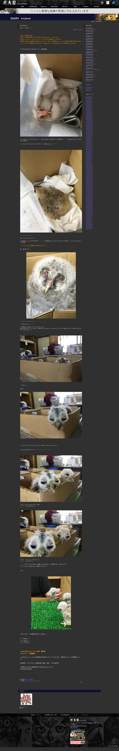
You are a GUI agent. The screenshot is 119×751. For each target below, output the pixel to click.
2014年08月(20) (89, 186)
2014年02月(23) (89, 195)
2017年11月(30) (89, 129)
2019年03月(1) (89, 105)
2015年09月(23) (89, 167)
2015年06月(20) (89, 171)
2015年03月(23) (89, 176)
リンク (75, 718)
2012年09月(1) (89, 219)
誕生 (87, 78)
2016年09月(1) (89, 150)
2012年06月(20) (89, 224)
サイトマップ (85, 718)
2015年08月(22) (89, 168)
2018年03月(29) (89, 123)
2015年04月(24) (89, 174)
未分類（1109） (89, 87)
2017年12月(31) (89, 128)
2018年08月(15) (89, 116)
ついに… (88, 81)
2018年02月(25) (89, 125)
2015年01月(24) (89, 179)
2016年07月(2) (89, 152)
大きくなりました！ (90, 61)
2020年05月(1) (89, 96)
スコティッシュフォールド (92, 50)
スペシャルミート (23, 709)
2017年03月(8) (89, 141)
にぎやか (88, 47)
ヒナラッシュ (89, 45)
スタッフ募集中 (29, 679)
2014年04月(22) (89, 192)
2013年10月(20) (89, 200)
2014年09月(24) (89, 185)
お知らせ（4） (89, 90)
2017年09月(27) (89, 132)
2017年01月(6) (89, 144)
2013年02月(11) (89, 212)
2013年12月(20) (89, 198)
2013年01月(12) (89, 213)
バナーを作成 (94, 746)
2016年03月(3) (89, 158)
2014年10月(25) (89, 183)
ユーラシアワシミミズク (91, 29)
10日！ (87, 73)
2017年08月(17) (89, 134)
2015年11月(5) (89, 164)
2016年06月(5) (89, 153)
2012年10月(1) (89, 218)
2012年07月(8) (89, 222)
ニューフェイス (89, 55)
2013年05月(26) (89, 207)
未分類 (80, 29)
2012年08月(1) (89, 221)
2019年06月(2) (89, 101)
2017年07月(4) (89, 135)
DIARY (75, 6)
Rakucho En (88, 746)
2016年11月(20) (89, 147)
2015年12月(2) (89, 162)
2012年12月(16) (89, 215)
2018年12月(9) (89, 110)
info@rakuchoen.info (75, 732)
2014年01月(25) (89, 197)
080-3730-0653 (74, 730)
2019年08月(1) (89, 98)
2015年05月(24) (89, 173)
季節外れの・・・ (90, 40)
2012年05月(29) (89, 225)
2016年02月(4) (89, 159)
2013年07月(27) (89, 204)
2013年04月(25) (89, 209)
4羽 (86, 66)
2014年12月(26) (89, 180)
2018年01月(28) (89, 126)
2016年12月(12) (89, 146)
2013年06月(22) (89, 206)
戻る (81, 682)
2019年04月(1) (89, 104)
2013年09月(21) (89, 201)
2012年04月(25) (89, 227)
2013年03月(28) (89, 210)
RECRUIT (96, 6)
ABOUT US (43, 6)
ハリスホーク (89, 37)
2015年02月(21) (89, 177)
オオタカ (88, 34)
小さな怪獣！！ (89, 42)
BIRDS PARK (54, 6)
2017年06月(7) (89, 137)
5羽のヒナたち (89, 53)
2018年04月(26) (89, 122)
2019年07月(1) (89, 99)
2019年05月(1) (89, 102)
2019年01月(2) (89, 108)
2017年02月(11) (89, 143)
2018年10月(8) (89, 113)
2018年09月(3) (89, 114)
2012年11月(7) (89, 216)
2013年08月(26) (89, 203)
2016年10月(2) (89, 149)
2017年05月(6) (89, 138)
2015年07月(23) (89, 170)
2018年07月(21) (89, 117)
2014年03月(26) (89, 194)
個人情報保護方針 (65, 718)
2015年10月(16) (89, 165)
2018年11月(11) (89, 111)
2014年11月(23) (89, 182)
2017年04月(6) (89, 140)
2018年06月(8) (89, 119)
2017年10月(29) (89, 131)
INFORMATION (33, 6)
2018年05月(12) (89, 120)
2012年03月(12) (89, 228)
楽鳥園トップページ (36, 718)
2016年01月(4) (89, 161)
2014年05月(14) (89, 191)
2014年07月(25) (89, 188)
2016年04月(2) (89, 156)
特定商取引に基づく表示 (51, 718)
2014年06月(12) (89, 189)
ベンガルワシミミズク (91, 58)
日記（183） (88, 89)
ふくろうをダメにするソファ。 (33, 680)
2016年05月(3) (89, 155)
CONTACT (86, 6)
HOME (22, 6)
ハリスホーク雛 (89, 32)
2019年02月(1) (89, 107)
